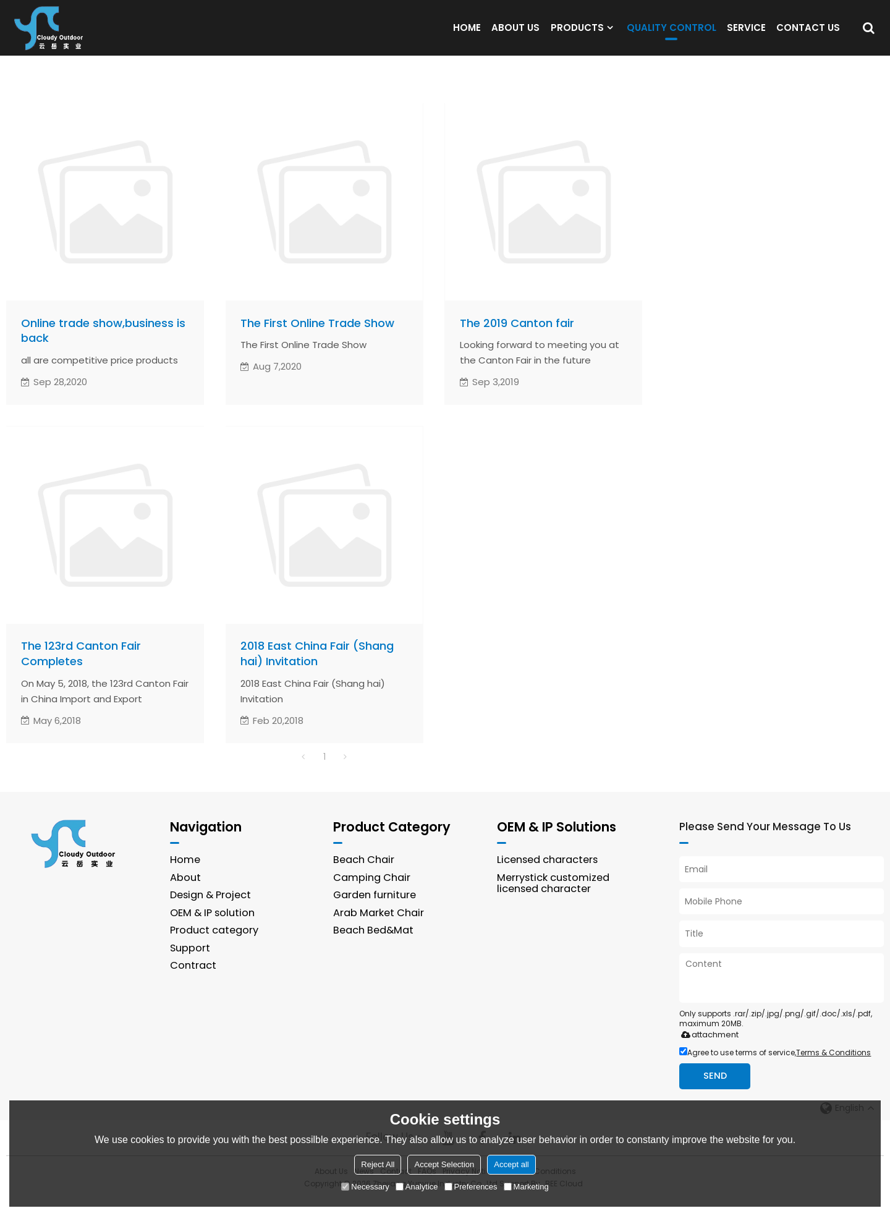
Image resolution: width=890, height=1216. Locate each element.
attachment (707, 1051)
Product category (214, 947)
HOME (467, 34)
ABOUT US (515, 34)
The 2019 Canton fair (518, 339)
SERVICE (746, 34)
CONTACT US (808, 34)
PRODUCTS (577, 34)
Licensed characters (549, 876)
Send (715, 1092)
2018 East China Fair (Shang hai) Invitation (318, 670)
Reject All (377, 1164)
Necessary (365, 1186)
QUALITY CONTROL (671, 38)
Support (190, 965)
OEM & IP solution (212, 929)
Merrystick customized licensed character (554, 899)
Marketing (526, 1186)
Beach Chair (364, 876)
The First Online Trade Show (318, 339)
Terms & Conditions (833, 1068)
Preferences (471, 1186)
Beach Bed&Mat (374, 947)
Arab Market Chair (379, 929)
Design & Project (211, 911)
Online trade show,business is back (104, 346)
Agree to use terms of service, (775, 1068)
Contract (193, 982)
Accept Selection (444, 1164)
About (185, 893)
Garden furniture (375, 911)
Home (185, 876)
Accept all (511, 1164)
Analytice (417, 1186)
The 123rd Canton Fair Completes (82, 670)
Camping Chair (371, 893)
